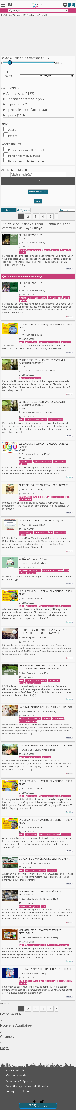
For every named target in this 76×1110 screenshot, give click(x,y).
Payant (12, 136)
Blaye (4, 1048)
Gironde (38, 224)
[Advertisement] (38, 35)
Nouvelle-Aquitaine (16, 224)
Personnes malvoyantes (24, 156)
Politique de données (19, 1091)
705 (38, 1105)
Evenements (10, 1014)
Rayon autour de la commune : (21, 58)
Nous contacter (15, 1070)
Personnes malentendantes (26, 161)
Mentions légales (16, 1075)
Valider (38, 201)
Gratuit (12, 130)
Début (6, 76)
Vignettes (23, 210)
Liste (6, 210)
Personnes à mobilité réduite (27, 150)
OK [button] (38, 180)
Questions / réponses (19, 1081)
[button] (38, 192)
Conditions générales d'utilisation (27, 1086)
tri (39, 210)
